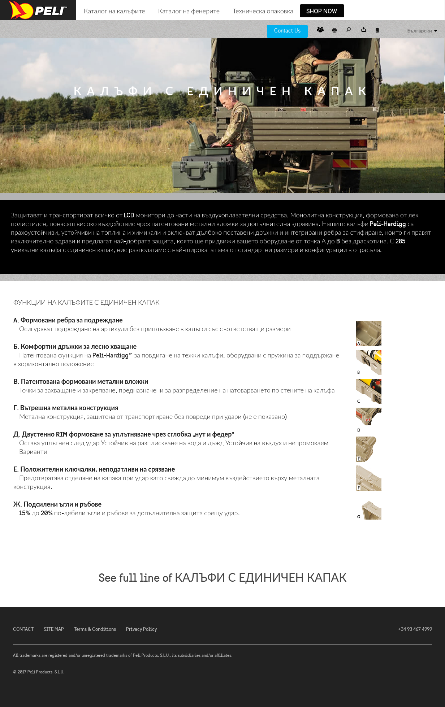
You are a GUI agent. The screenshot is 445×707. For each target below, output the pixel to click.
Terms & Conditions (95, 629)
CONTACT (23, 629)
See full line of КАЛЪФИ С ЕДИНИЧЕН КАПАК (223, 578)
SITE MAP (54, 629)
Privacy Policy (141, 629)
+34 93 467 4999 (415, 629)
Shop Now (321, 11)
